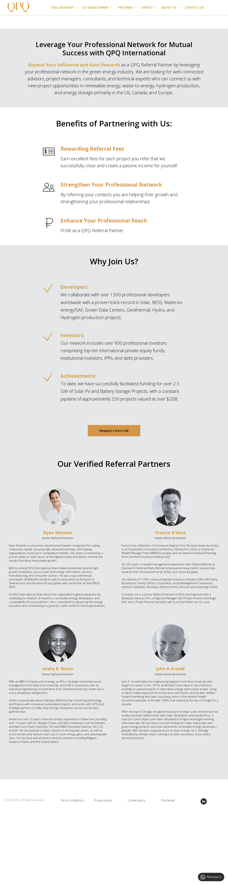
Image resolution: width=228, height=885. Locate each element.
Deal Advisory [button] (63, 7)
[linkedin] (204, 803)
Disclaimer (168, 800)
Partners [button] (126, 7)
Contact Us (194, 7)
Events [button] (147, 7)
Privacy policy (103, 800)
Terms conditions (71, 800)
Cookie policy (136, 800)
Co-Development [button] (96, 7)
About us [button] (169, 7)
